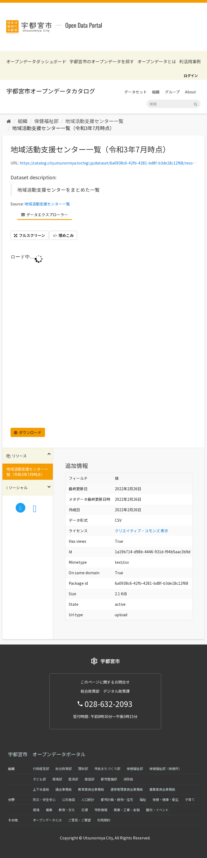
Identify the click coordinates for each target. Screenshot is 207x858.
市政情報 (100, 809)
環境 (36, 809)
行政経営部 (41, 768)
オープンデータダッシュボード (36, 61)
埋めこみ (63, 235)
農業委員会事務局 (162, 789)
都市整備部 (109, 779)
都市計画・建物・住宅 (117, 799)
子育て (190, 799)
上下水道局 (41, 789)
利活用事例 (190, 61)
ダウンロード (28, 432)
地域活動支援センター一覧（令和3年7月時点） (63, 127)
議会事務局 (64, 789)
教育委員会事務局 (91, 789)
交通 (84, 809)
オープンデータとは (156, 61)
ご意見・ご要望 (79, 820)
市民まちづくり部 (107, 768)
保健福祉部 (46, 120)
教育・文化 (67, 809)
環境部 (57, 779)
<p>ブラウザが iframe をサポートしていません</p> (103, 339)
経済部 (73, 779)
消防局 (128, 779)
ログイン (191, 75)
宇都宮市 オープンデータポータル (46, 754)
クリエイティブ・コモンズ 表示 (141, 530)
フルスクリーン (29, 235)
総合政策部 (64, 768)
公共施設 (68, 799)
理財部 (83, 768)
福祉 (143, 799)
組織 (156, 91)
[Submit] (195, 103)
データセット (135, 91)
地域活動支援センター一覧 (94, 120)
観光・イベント (157, 809)
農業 (49, 809)
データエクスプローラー (44, 214)
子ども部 (39, 779)
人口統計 (87, 799)
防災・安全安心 (44, 799)
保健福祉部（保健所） (165, 768)
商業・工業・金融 (127, 809)
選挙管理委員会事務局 (127, 789)
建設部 (89, 779)
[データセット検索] (174, 104)
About (190, 91)
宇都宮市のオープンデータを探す (102, 61)
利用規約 (103, 820)
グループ (172, 91)
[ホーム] (8, 120)
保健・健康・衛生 (165, 799)
